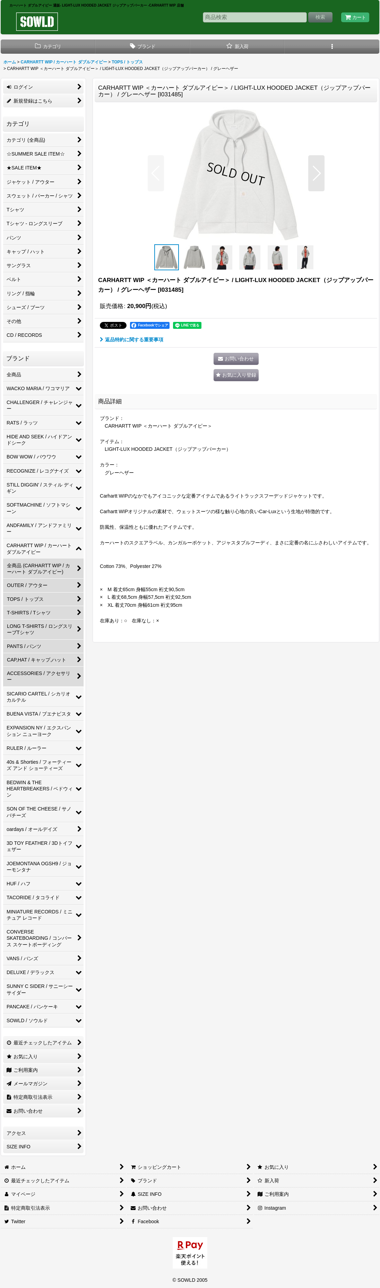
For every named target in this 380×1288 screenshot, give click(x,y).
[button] (332, 47)
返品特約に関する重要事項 (131, 339)
